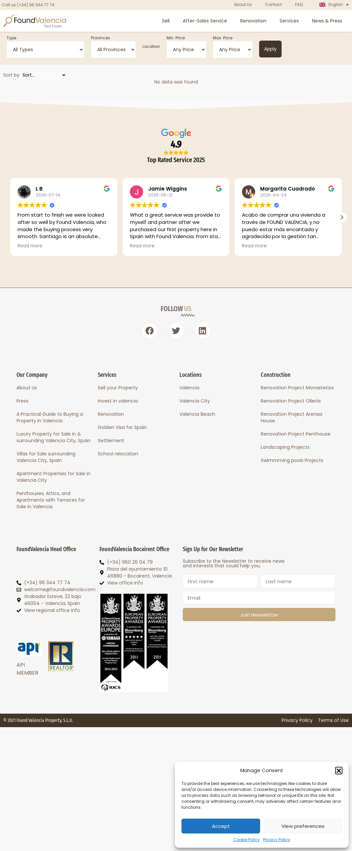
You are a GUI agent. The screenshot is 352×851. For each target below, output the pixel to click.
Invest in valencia (118, 401)
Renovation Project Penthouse (296, 434)
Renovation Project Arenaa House (291, 417)
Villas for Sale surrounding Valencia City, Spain (46, 457)
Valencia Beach (197, 414)
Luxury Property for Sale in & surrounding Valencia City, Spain (54, 437)
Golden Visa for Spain (122, 427)
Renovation (253, 21)
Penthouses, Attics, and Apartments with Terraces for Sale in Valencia (51, 500)
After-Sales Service (205, 21)
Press (22, 401)
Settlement (111, 440)
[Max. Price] (233, 49)
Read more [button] (30, 246)
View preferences (303, 826)
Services (289, 21)
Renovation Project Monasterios (297, 387)
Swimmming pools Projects (292, 460)
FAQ (299, 4)
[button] (338, 770)
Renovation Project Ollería (291, 401)
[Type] (45, 49)
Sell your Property (118, 387)
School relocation (118, 453)
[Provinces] (113, 49)
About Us (243, 4)
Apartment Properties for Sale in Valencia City (54, 476)
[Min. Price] (186, 49)
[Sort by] (43, 75)
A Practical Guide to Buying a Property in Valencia (50, 417)
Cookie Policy (246, 839)
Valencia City (194, 401)
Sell (166, 21)
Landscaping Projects (285, 447)
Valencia (189, 387)
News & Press (327, 21)
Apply (270, 49)
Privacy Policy (276, 839)
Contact (273, 4)
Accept (221, 826)
